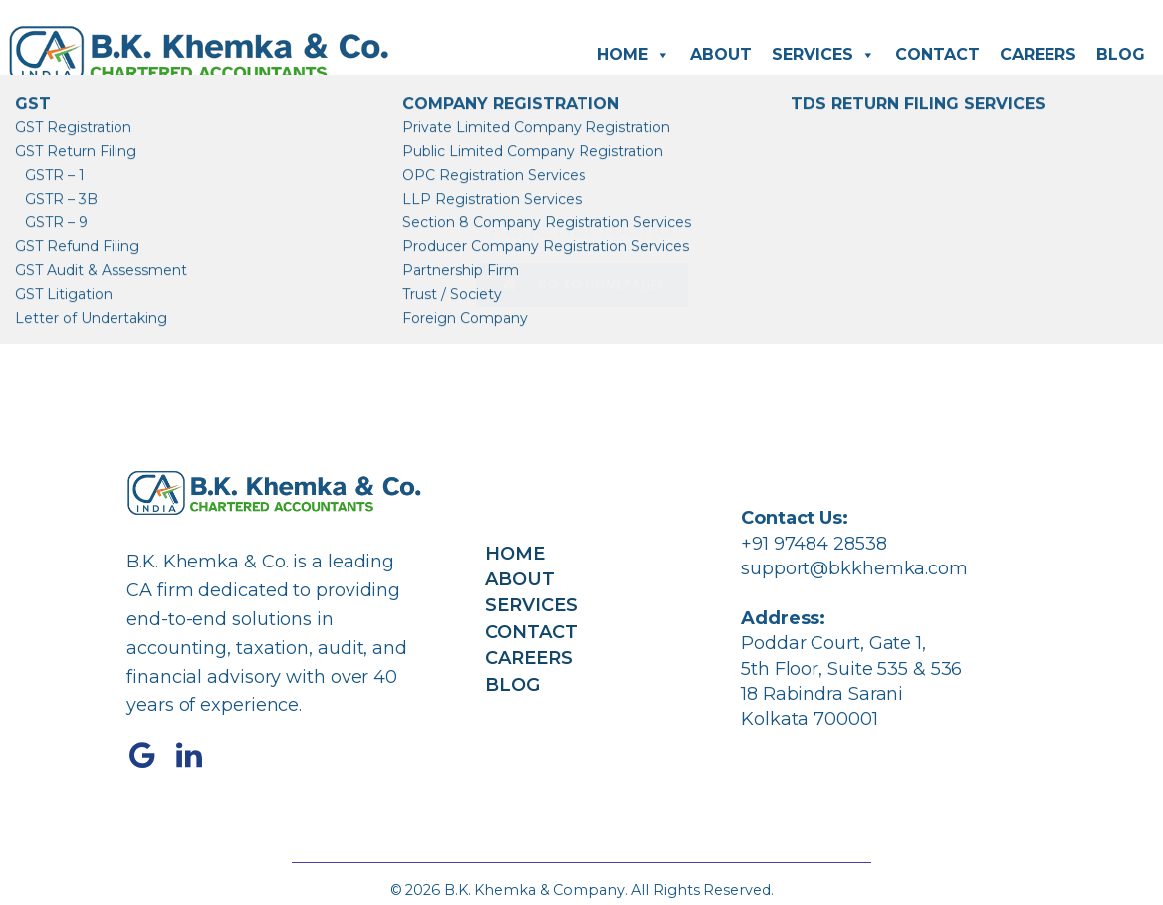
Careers (1038, 54)
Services (823, 55)
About (721, 54)
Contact (937, 54)
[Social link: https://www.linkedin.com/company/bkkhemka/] (196, 756)
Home (633, 55)
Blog (1120, 54)
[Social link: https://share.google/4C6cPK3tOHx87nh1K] (149, 756)
